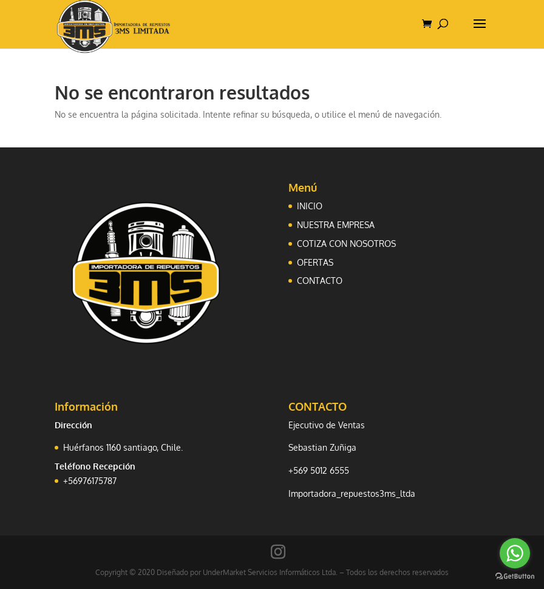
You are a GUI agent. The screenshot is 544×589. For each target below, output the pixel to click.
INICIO (309, 206)
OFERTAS (315, 262)
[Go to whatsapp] (515, 553)
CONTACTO (319, 280)
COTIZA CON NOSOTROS (346, 243)
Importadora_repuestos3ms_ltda (351, 493)
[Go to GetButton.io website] (514, 577)
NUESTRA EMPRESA (336, 225)
